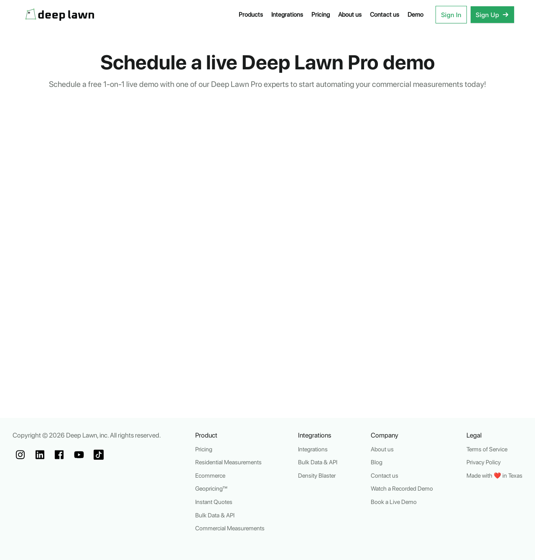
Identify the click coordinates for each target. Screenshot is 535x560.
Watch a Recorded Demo (402, 488)
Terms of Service (486, 449)
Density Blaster (317, 475)
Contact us (384, 14)
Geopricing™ (211, 488)
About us (350, 14)
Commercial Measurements (230, 528)
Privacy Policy (483, 462)
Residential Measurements (228, 462)
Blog (376, 462)
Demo (415, 14)
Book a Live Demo (394, 501)
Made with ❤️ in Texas (494, 475)
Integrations (287, 14)
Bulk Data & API (214, 515)
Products (251, 14)
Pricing (320, 14)
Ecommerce (210, 475)
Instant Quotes (213, 501)
